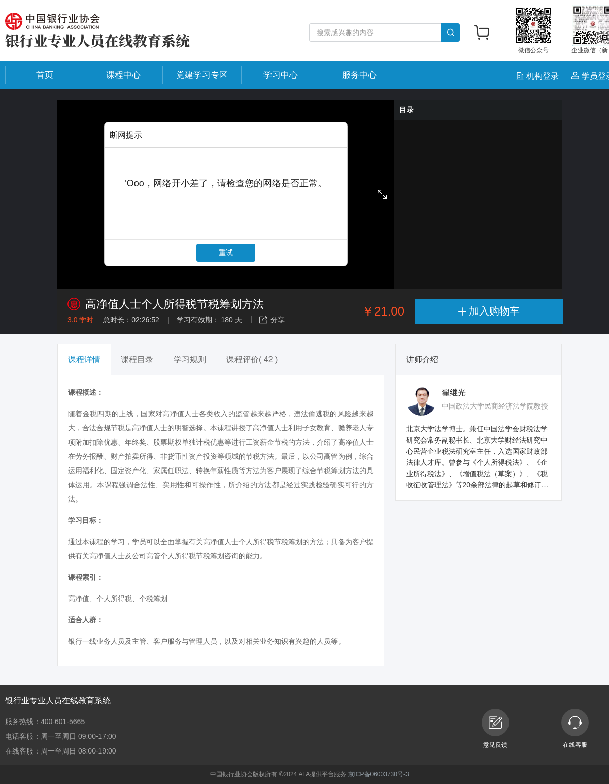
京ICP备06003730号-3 (378, 774)
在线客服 (575, 728)
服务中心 (359, 75)
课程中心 (123, 75)
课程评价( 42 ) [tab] (252, 359)
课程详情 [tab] (84, 359)
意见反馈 (495, 728)
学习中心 (280, 75)
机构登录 (538, 76)
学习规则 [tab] (190, 359)
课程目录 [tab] (137, 359)
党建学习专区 (202, 75)
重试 (226, 252)
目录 (406, 110)
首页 (44, 75)
